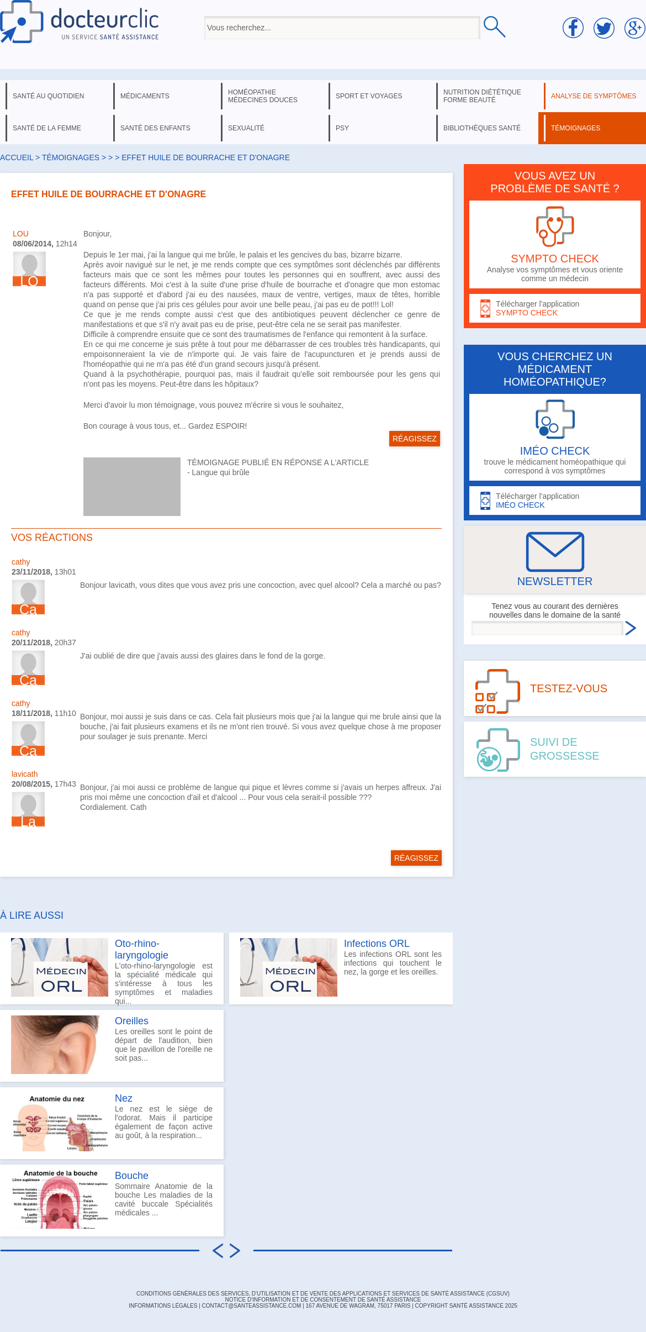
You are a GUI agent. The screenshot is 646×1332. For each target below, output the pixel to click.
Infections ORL (377, 943)
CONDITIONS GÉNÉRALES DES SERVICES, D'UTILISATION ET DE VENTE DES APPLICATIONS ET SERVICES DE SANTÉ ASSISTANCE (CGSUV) (323, 1294)
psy (342, 128)
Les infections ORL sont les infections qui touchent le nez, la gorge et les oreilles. (341, 967)
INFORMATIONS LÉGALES (163, 1306)
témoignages (575, 128)
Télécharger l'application (555, 308)
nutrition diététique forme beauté (482, 96)
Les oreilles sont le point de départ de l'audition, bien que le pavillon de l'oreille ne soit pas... (112, 1044)
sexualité (246, 128)
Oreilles (132, 1020)
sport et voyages (369, 96)
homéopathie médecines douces (263, 96)
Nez (124, 1098)
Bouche (132, 1175)
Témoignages (70, 157)
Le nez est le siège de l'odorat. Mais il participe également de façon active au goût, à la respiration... (112, 1122)
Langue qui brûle (221, 472)
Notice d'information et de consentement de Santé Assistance (323, 1300)
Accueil (16, 157)
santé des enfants (155, 128)
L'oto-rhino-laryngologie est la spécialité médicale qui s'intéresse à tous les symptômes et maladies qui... (112, 971)
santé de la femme (47, 128)
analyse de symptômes (593, 96)
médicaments (145, 96)
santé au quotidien (48, 96)
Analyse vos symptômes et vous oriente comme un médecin (555, 244)
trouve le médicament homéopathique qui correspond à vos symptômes (555, 437)
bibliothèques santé (482, 128)
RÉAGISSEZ (415, 438)
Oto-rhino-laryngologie (141, 949)
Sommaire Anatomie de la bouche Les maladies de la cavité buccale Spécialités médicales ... (112, 1199)
